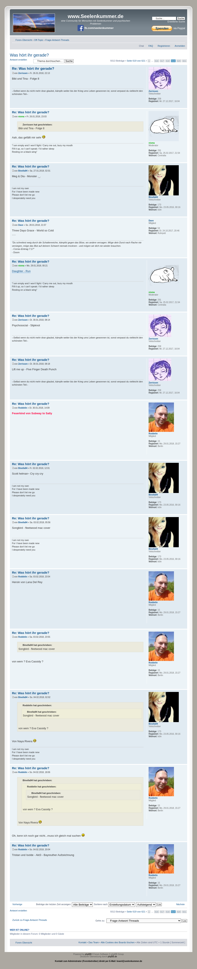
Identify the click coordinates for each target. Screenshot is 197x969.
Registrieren (164, 46)
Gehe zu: (100, 920)
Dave (20, 225)
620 (178, 61)
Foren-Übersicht (24, 40)
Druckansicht (175, 39)
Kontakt (82, 942)
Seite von (136, 60)
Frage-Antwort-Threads (57, 40)
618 (167, 61)
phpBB (88, 954)
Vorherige (17, 904)
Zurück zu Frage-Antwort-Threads (29, 920)
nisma (21, 116)
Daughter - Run (21, 271)
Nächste (180, 904)
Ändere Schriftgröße (182, 39)
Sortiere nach (114, 904)
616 (156, 61)
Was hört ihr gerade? (29, 55)
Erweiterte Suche (176, 21)
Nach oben (184, 106)
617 (162, 61)
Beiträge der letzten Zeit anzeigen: (64, 904)
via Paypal (168, 28)
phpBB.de (112, 956)
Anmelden (180, 46)
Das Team (93, 942)
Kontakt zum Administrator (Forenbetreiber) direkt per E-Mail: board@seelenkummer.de (98, 961)
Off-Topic (38, 40)
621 (184, 61)
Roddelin (22, 408)
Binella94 (22, 171)
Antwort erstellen (20, 61)
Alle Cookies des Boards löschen (118, 942)
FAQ (150, 46)
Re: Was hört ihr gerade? (33, 69)
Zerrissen (23, 73)
